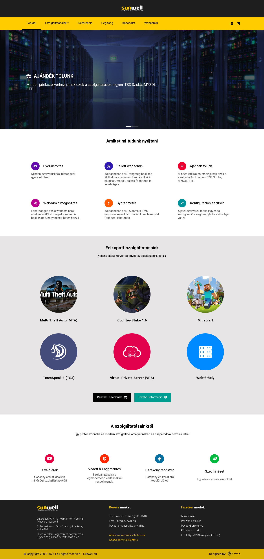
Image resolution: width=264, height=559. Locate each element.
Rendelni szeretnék (112, 397)
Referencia (85, 23)
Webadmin (151, 23)
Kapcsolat (128, 23)
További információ (152, 397)
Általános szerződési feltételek (127, 535)
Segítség (107, 23)
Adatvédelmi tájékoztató (123, 539)
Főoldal (31, 23)
